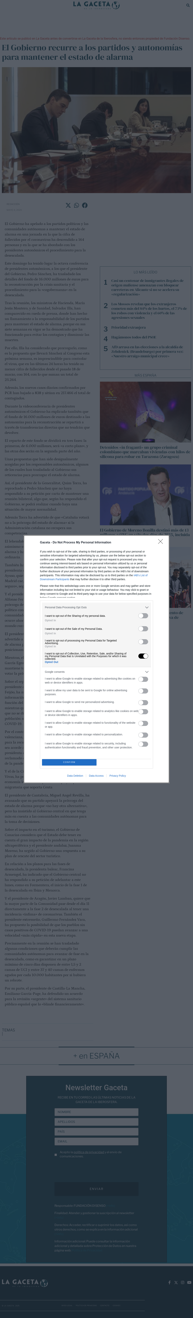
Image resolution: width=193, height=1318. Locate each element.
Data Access (96, 775)
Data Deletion (75, 775)
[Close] (161, 542)
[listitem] (96, 607)
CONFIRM (69, 762)
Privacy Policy (118, 775)
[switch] (143, 615)
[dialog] (96, 659)
